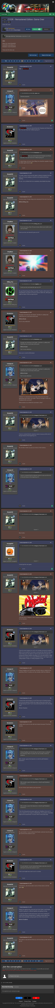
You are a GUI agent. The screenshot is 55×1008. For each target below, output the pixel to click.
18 (9, 61)
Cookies (34, 1001)
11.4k (10, 558)
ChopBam (10, 221)
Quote (23, 84)
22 (19, 61)
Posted (26, 66)
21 (16, 61)
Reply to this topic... (14, 976)
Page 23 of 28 (48, 61)
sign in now (33, 968)
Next (39, 61)
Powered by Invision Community (27, 1005)
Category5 (10, 91)
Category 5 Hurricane (39, 415)
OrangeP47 (10, 543)
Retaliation (10, 127)
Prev (6, 61)
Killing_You (37, 223)
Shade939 (10, 67)
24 (24, 61)
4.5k (10, 301)
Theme (21, 1001)
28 (35, 61)
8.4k (10, 82)
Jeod (36, 93)
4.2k (10, 140)
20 (14, 61)
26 (30, 61)
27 (33, 61)
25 (27, 61)
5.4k (10, 240)
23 (22, 61)
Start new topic (33, 55)
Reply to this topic (46, 55)
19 (11, 61)
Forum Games (17, 30)
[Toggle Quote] (21, 93)
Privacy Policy (27, 1001)
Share (28, 29)
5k (10, 109)
